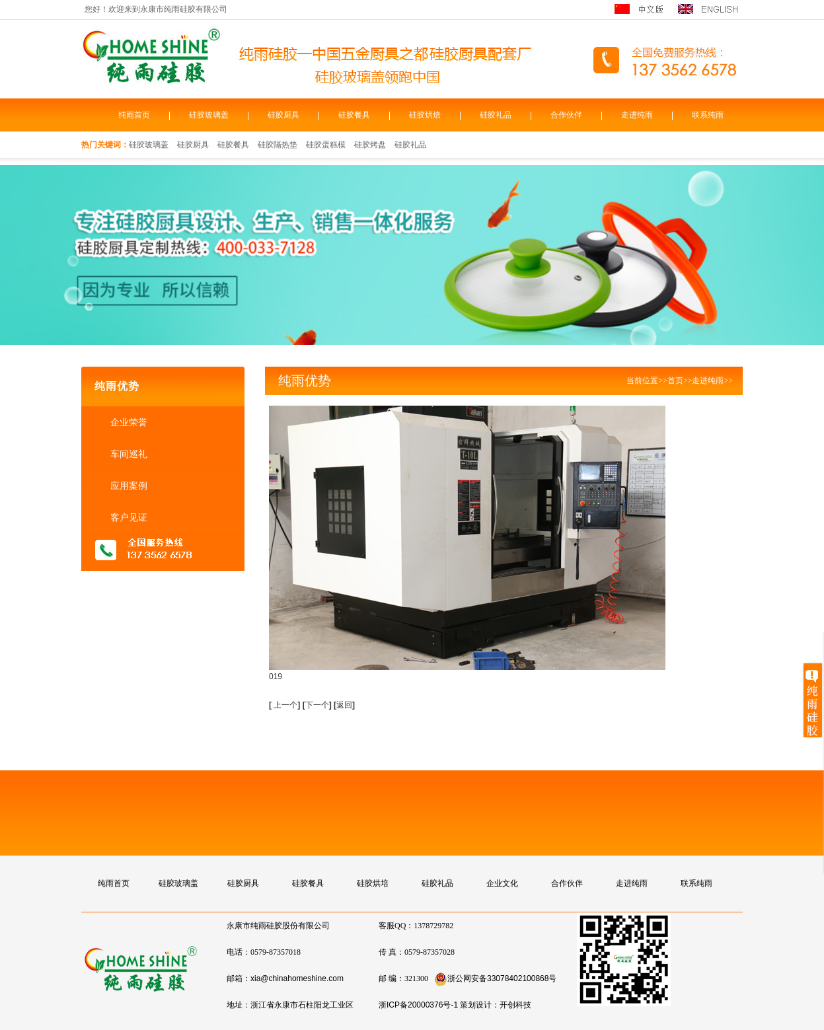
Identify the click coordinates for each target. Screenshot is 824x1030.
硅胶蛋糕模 (326, 144)
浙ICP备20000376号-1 (418, 1005)
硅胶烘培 (373, 883)
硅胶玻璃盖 (209, 115)
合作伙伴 (566, 115)
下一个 (318, 705)
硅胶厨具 (283, 115)
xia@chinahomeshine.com (297, 978)
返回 (344, 705)
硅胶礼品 (495, 115)
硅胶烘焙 (425, 115)
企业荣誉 (127, 422)
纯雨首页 (134, 115)
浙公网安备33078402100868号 (495, 978)
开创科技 (515, 1005)
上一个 (285, 705)
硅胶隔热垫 (277, 144)
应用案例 (127, 485)
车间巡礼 (127, 454)
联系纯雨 (708, 115)
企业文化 (502, 883)
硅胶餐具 (354, 115)
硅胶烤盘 (370, 144)
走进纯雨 (637, 115)
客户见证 (127, 517)
